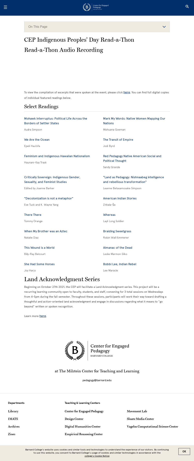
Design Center (74, 419)
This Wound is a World (39, 247)
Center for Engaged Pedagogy (84, 411)
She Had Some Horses (39, 264)
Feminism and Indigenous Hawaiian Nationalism (57, 156)
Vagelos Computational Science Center (152, 426)
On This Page (97, 26)
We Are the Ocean (37, 139)
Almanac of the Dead (117, 247)
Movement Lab (137, 411)
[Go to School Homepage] (96, 8)
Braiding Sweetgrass (117, 231)
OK (184, 451)
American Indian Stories (119, 198)
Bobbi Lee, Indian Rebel (119, 264)
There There (32, 215)
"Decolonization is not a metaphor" (48, 198)
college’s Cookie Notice (97, 456)
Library (13, 411)
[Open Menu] (5, 8)
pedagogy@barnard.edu (97, 380)
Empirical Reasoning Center (84, 434)
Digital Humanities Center (83, 426)
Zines (11, 434)
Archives (13, 426)
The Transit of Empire (118, 139)
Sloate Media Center (140, 419)
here (126, 92)
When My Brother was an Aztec (45, 231)
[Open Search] (187, 8)
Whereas (109, 215)
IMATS (13, 419)
